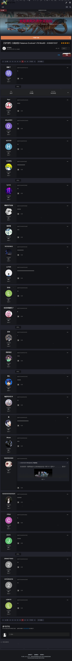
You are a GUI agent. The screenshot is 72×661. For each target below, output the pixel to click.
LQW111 (8, 599)
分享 (57, 48)
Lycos (9, 185)
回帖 (67, 55)
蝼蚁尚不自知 (8, 205)
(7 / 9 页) (40, 61)
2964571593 (8, 558)
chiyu (9, 514)
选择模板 (36, 654)
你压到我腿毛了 (9, 308)
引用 (22, 78)
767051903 (9, 246)
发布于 (22, 67)
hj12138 (8, 140)
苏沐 (8, 332)
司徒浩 (9, 47)
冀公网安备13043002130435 (45, 656)
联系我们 (42, 654)
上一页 (6, 61)
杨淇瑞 (9, 226)
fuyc (8, 99)
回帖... (11, 634)
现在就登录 (26, 628)
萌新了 (9, 67)
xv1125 (8, 267)
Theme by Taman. (41, 658)
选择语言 (30, 654)
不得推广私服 (36, 37)
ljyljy (8, 287)
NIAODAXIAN (8, 458)
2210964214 (8, 579)
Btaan (9, 437)
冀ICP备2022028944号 (35, 656)
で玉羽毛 (8, 161)
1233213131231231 (8, 494)
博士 (8, 376)
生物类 (18, 49)
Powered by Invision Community (33, 658)
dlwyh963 (8, 120)
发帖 (59, 55)
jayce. (9, 535)
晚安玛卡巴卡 (8, 396)
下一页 (31, 61)
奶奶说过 (8, 352)
